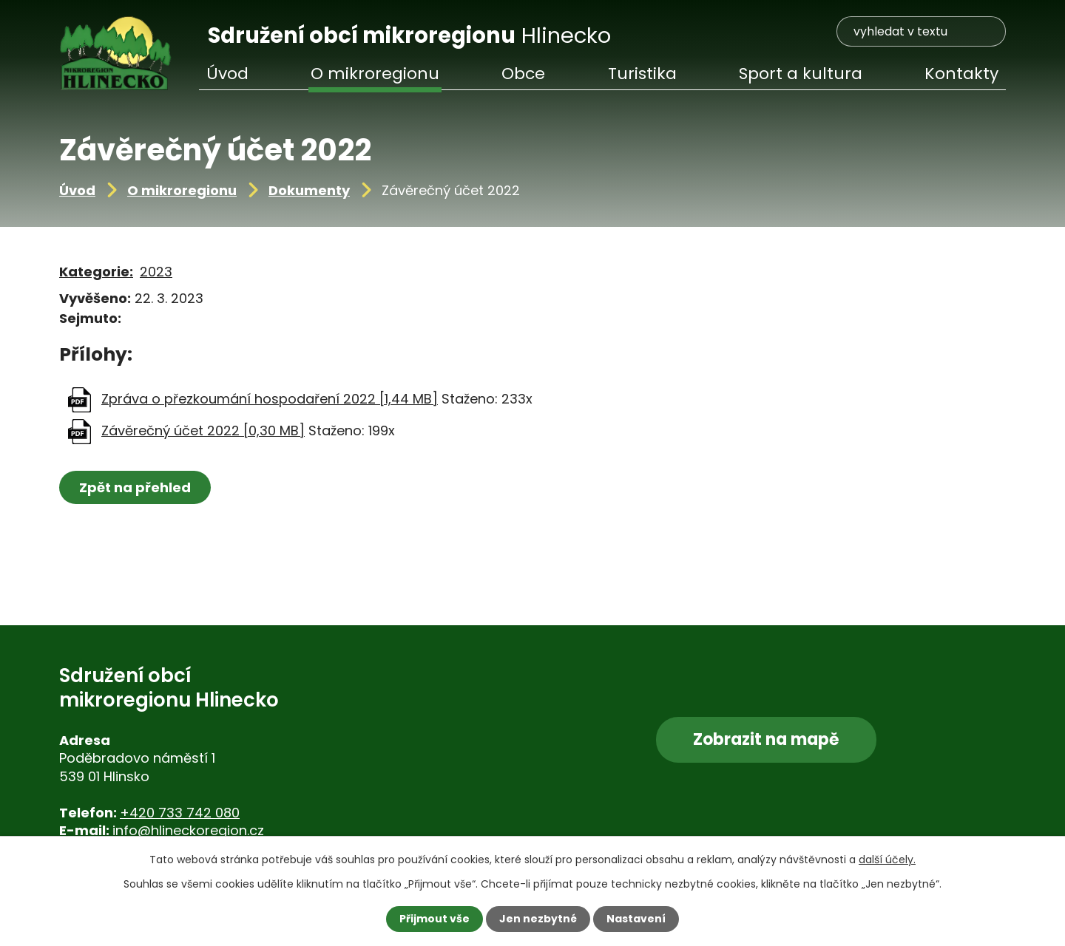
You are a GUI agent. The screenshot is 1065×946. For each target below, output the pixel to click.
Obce (523, 73)
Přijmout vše (434, 918)
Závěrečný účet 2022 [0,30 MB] (203, 430)
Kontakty (961, 73)
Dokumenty (309, 190)
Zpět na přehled (135, 487)
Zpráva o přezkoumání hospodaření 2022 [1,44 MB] (269, 398)
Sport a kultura (800, 73)
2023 (156, 271)
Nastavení (636, 918)
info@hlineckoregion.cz (188, 830)
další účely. (887, 859)
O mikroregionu (182, 190)
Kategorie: (96, 271)
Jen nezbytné (538, 918)
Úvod (77, 190)
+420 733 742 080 (180, 812)
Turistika (642, 73)
